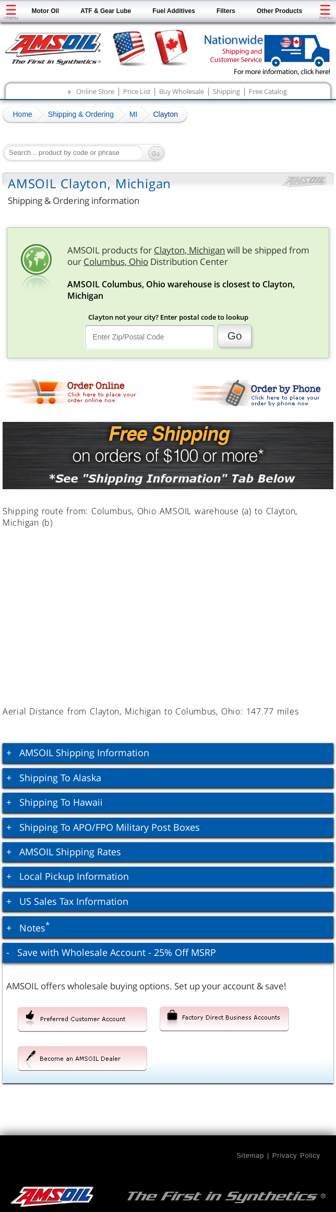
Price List (136, 91)
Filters (226, 11)
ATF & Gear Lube (105, 11)
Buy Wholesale (181, 91)
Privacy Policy (296, 1155)
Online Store (95, 91)
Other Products (279, 11)
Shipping (226, 91)
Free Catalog (268, 91)
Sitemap (250, 1155)
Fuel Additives (173, 11)
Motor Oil (45, 11)
